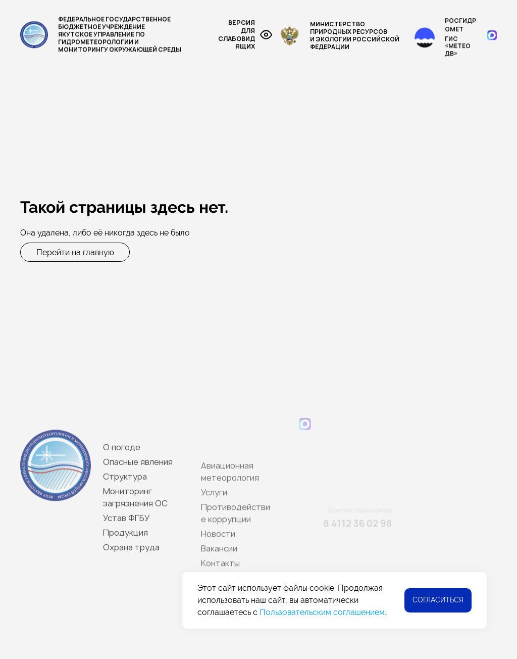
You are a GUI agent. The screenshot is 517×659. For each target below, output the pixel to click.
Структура (92, 101)
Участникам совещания (320, 139)
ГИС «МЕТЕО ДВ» (458, 52)
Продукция (124, 120)
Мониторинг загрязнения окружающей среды (218, 101)
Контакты (241, 139)
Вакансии (190, 139)
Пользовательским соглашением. (323, 612)
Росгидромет (460, 31)
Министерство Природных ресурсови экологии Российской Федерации (339, 38)
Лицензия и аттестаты (64, 139)
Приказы (462, 101)
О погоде (38, 101)
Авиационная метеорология (216, 120)
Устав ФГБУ (408, 101)
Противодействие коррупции (418, 120)
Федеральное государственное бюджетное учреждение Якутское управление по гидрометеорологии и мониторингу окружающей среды (100, 36)
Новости (140, 139)
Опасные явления (54, 120)
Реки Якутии (346, 101)
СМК (294, 120)
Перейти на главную (75, 252)
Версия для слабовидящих (245, 37)
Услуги (332, 120)
